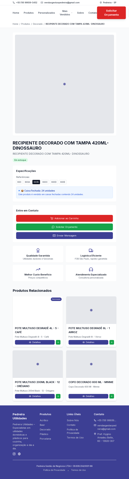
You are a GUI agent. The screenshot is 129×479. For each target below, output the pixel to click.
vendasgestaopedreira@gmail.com (106, 427)
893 (19, 182)
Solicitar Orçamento (111, 12)
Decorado (38, 24)
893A (27, 182)
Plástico (44, 434)
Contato (92, 12)
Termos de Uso (75, 437)
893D (54, 182)
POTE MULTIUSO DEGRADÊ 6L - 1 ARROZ (89, 330)
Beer (42, 424)
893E (62, 182)
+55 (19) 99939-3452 (26, 2)
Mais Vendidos (66, 13)
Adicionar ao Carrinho (64, 218)
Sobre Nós (73, 420)
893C (45, 182)
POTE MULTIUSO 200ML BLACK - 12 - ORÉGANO (37, 384)
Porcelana (45, 438)
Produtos (29, 12)
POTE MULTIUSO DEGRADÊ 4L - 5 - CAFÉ (37, 330)
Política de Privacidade (54, 470)
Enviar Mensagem (64, 235)
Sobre (80, 12)
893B (36, 182)
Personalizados (46, 12)
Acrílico (44, 420)
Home (16, 12)
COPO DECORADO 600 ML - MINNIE (91, 382)
